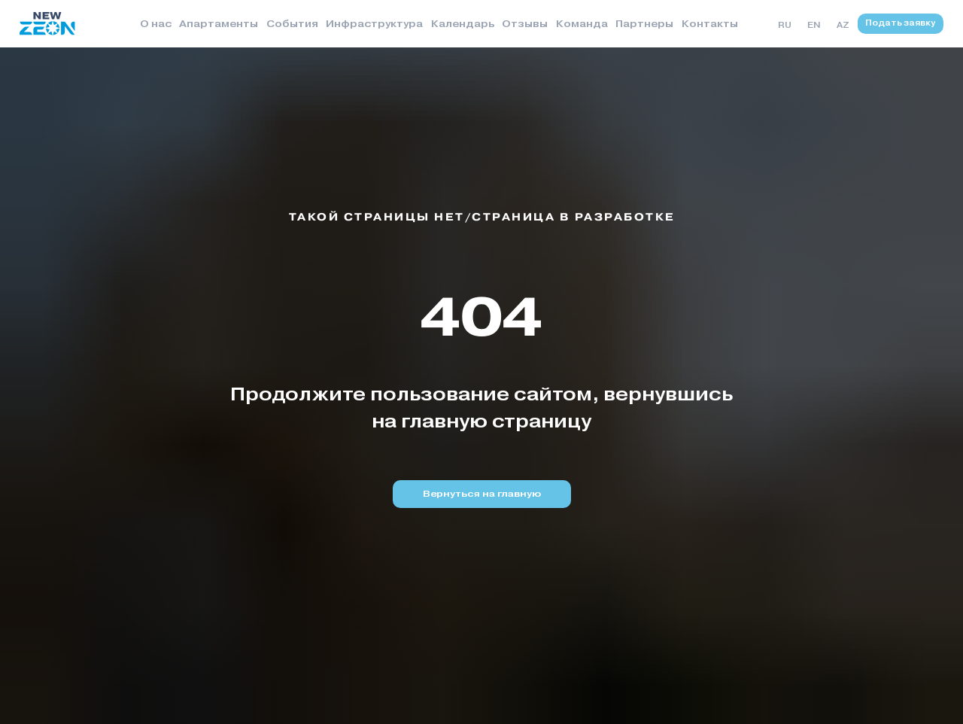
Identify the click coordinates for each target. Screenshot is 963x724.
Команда (582, 23)
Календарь (462, 23)
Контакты (710, 23)
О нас (156, 23)
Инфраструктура (374, 23)
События (292, 23)
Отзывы (525, 23)
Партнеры (644, 23)
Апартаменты (218, 23)
